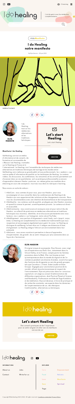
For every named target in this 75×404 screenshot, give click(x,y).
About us (6, 370)
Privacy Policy (56, 397)
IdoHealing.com (9, 156)
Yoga (44, 389)
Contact (6, 375)
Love (44, 379)
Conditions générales (44, 397)
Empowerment (63, 370)
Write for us (24, 375)
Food (44, 375)
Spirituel (60, 384)
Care (44, 370)
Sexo (44, 384)
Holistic (60, 375)
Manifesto (61, 379)
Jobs (21, 370)
